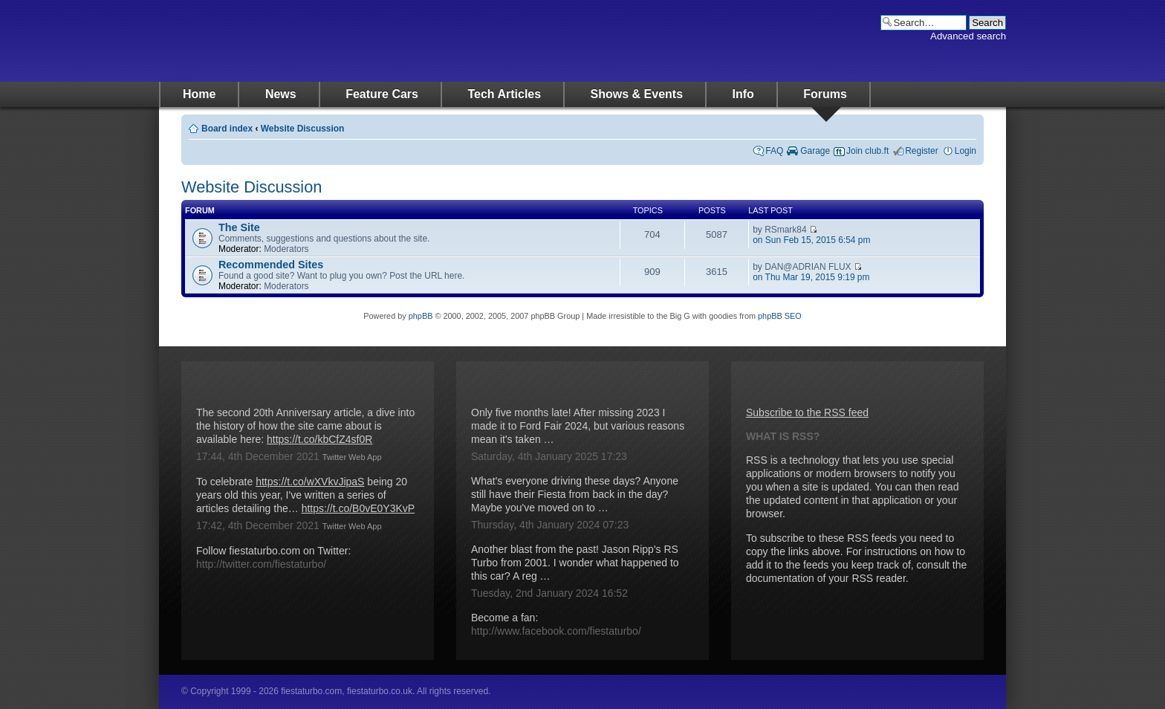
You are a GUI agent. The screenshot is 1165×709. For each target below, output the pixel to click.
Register (921, 151)
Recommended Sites (270, 265)
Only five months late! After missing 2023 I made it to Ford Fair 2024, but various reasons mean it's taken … (577, 426)
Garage (815, 151)
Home (199, 94)
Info (743, 94)
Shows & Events (637, 94)
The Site (239, 227)
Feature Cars (381, 94)
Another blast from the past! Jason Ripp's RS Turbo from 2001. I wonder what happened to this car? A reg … (575, 562)
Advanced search (968, 36)
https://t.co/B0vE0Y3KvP (358, 508)
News (280, 94)
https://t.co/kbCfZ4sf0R (319, 439)
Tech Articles (504, 94)
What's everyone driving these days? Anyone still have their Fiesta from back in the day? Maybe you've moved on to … (574, 494)
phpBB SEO (780, 315)
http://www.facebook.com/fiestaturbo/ (556, 631)
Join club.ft (867, 151)
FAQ (774, 151)
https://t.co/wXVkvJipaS (310, 482)
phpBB (421, 315)
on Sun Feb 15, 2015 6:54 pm (811, 240)
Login (965, 151)
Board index (227, 128)
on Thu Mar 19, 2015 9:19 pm (811, 277)
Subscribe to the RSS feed (807, 412)
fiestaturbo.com (307, 41)
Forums (825, 94)
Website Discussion (303, 128)
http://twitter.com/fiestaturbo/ (261, 564)
